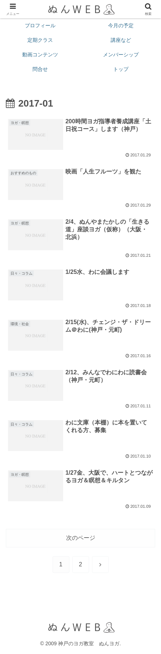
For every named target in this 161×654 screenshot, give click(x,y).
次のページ (80, 538)
